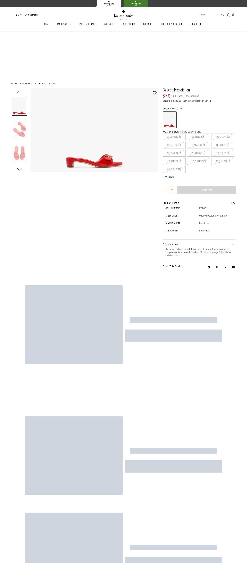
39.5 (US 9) (223, 106)
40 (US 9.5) (174, 114)
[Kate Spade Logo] (123, 15)
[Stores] (31, 15)
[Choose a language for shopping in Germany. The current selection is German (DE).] (17, 15)
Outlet (15, 36)
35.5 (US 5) (174, 89)
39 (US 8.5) (198, 106)
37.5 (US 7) (198, 97)
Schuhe (26, 36)
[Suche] (204, 15)
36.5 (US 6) (223, 89)
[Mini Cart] (234, 15)
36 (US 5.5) (198, 89)
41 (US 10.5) (223, 114)
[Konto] (228, 15)
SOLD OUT (206, 142)
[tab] (109, 3)
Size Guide (168, 129)
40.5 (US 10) (198, 114)
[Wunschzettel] (223, 15)
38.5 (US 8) (174, 106)
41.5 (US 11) (174, 122)
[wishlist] (155, 45)
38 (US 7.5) (222, 97)
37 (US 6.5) (174, 97)
